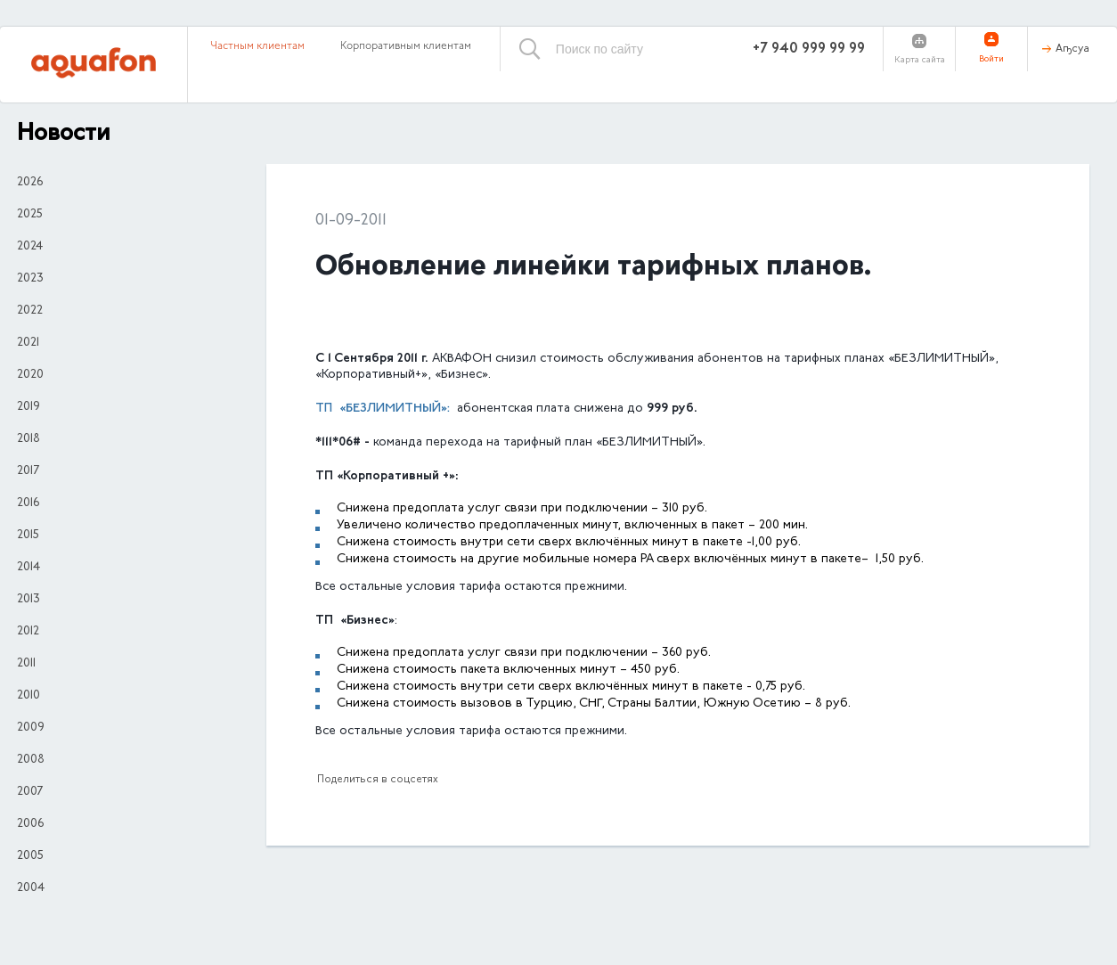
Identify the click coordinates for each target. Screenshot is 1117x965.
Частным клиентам (257, 46)
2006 (30, 824)
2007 (30, 792)
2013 (28, 599)
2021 (28, 343)
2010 (28, 696)
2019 (28, 407)
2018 (28, 439)
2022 (30, 311)
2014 (28, 567)
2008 (31, 760)
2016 (28, 503)
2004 (31, 888)
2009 (31, 728)
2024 (30, 247)
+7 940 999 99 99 (809, 49)
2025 (30, 215)
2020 (30, 375)
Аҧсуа (1072, 49)
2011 (26, 664)
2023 (30, 279)
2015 (28, 535)
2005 (30, 856)
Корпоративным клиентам (405, 46)
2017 (28, 471)
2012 (28, 632)
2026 (30, 182)
